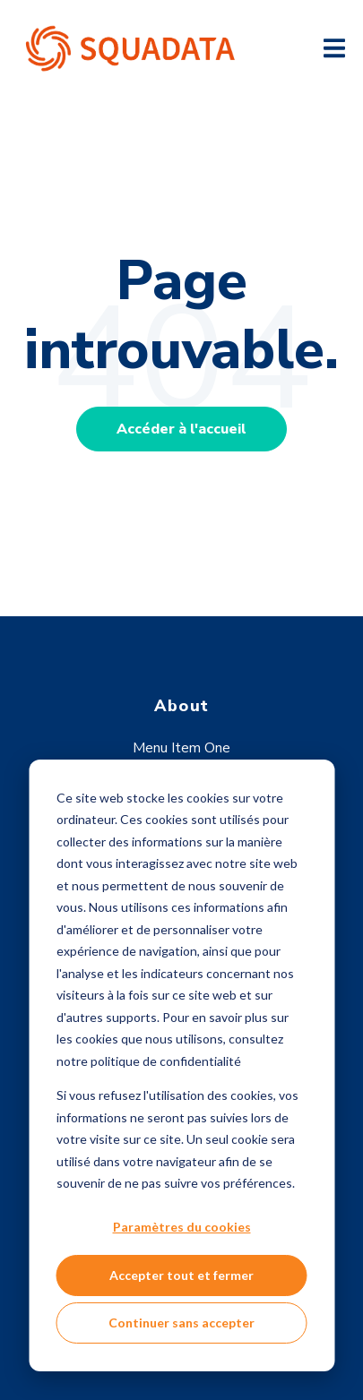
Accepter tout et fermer (181, 1275)
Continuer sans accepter (181, 1322)
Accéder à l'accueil (181, 429)
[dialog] (181, 1065)
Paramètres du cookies (182, 1226)
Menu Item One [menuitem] (181, 748)
